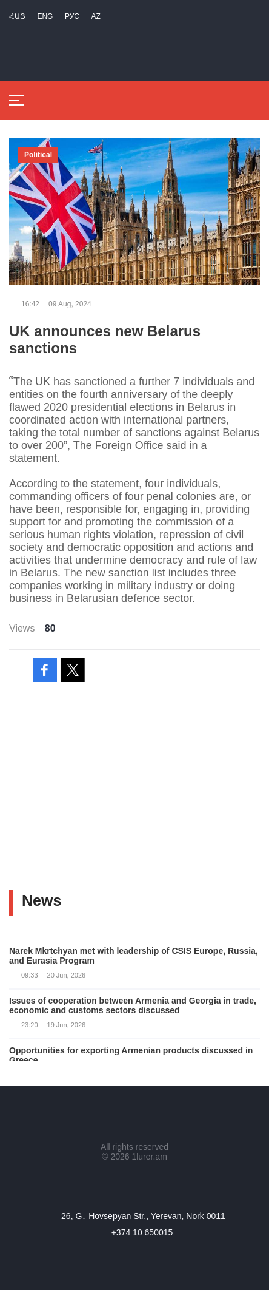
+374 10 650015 (142, 1232)
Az (95, 16)
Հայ (17, 16)
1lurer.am (149, 1156)
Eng (45, 16)
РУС (72, 16)
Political (38, 154)
